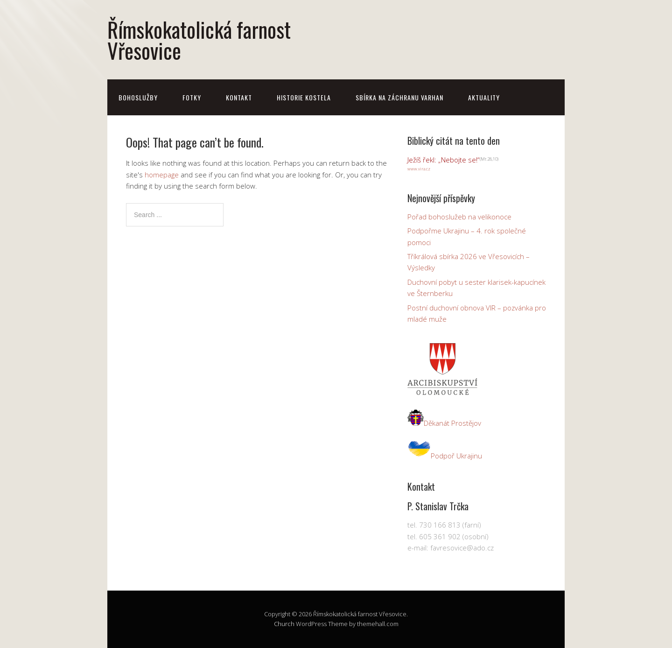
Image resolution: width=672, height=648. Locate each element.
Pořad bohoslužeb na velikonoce (459, 216)
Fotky (191, 97)
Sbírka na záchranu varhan (399, 97)
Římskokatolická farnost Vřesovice (199, 40)
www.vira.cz (418, 169)
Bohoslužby (138, 97)
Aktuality (484, 97)
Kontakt (239, 97)
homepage (162, 174)
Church (284, 624)
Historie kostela (304, 97)
